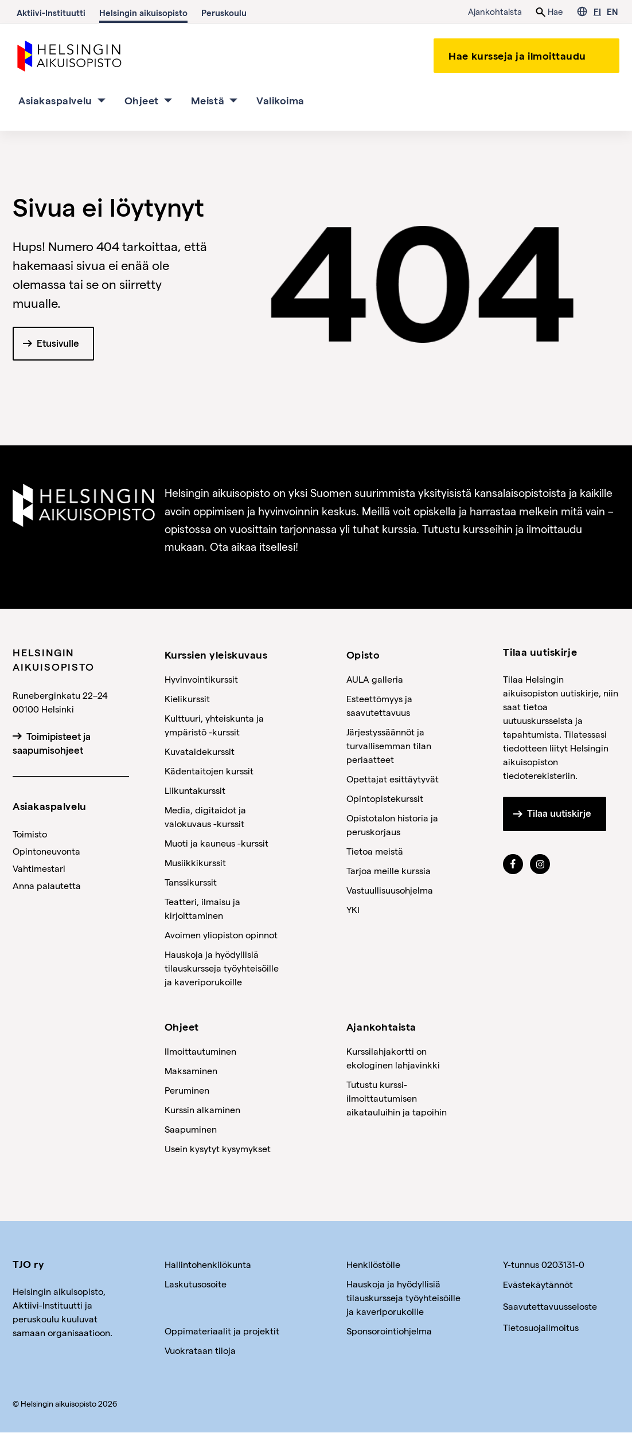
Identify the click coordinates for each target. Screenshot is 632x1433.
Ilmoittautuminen (200, 1051)
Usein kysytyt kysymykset (218, 1149)
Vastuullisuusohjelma (389, 889)
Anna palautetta (47, 885)
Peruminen (187, 1090)
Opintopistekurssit (384, 798)
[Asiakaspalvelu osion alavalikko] (101, 100)
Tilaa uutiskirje (559, 814)
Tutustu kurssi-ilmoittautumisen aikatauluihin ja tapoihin (396, 1098)
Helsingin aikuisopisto (143, 12)
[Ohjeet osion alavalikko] (168, 100)
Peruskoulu (224, 12)
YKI (353, 909)
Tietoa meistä (374, 850)
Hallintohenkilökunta (208, 1264)
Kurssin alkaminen (202, 1110)
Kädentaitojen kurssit (209, 770)
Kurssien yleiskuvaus (216, 654)
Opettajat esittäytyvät (392, 778)
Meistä (207, 100)
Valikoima (280, 100)
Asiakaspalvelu (55, 100)
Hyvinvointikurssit (201, 679)
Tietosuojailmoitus (541, 1327)
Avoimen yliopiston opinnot (221, 934)
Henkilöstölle (373, 1264)
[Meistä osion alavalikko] (233, 100)
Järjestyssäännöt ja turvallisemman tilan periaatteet (388, 745)
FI (597, 11)
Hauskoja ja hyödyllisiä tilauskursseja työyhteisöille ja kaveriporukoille (222, 968)
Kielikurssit (187, 698)
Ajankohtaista (495, 11)
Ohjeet (141, 100)
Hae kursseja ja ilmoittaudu (517, 55)
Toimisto (30, 833)
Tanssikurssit (191, 881)
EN (612, 11)
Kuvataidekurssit (200, 751)
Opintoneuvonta (46, 850)
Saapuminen (191, 1129)
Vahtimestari (39, 868)
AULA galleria (374, 679)
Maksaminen (191, 1071)
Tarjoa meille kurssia (388, 870)
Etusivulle (58, 344)
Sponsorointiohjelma (389, 1331)
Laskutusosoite (196, 1284)
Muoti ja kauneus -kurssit (216, 842)
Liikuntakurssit (195, 790)
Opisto (363, 654)
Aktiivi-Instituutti (51, 12)
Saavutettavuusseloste (550, 1306)
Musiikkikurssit (195, 862)
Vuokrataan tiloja (200, 1350)
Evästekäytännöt (538, 1284)
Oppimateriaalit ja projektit (222, 1331)
